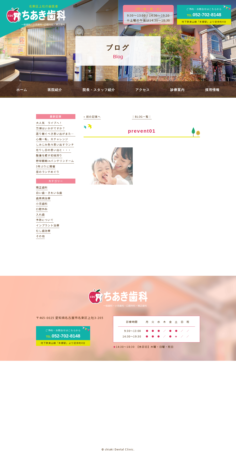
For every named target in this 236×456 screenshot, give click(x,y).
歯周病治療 (43, 198)
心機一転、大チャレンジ (52, 139)
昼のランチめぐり (47, 172)
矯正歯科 (42, 187)
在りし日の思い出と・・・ (53, 150)
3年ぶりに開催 (45, 166)
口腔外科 (42, 209)
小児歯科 (42, 204)
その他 (40, 236)
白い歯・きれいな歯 (49, 193)
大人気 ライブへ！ (49, 123)
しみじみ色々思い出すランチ (55, 144)
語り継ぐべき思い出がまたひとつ (58, 134)
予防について (45, 220)
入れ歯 (40, 214)
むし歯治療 (43, 231)
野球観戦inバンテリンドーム (55, 161)
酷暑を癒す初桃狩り (49, 155)
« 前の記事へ (92, 117)
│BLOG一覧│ (141, 117)
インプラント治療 (47, 225)
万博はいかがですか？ (50, 128)
